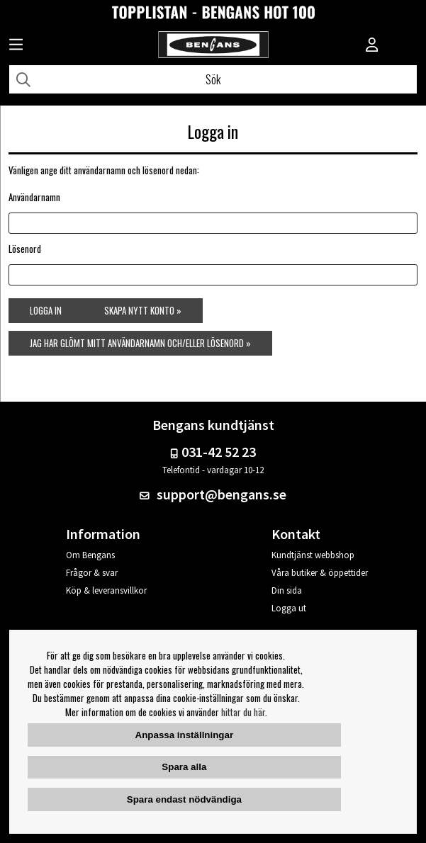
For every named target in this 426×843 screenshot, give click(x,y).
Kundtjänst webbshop (312, 555)
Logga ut (288, 608)
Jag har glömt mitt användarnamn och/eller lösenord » (140, 343)
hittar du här (243, 712)
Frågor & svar (92, 573)
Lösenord (25, 249)
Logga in (46, 310)
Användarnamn (34, 197)
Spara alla (184, 767)
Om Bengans (90, 555)
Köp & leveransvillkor (106, 590)
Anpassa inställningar (184, 735)
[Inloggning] (372, 46)
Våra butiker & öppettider (319, 573)
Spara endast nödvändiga (184, 799)
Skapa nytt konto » (142, 310)
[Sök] (213, 79)
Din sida (286, 590)
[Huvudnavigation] (16, 46)
